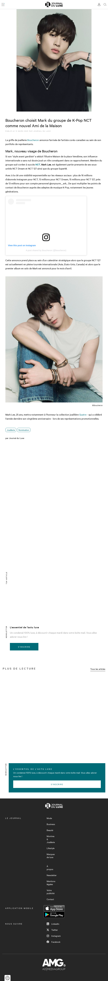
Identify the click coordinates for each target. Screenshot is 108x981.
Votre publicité (50, 892)
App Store (54, 908)
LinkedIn (53, 923)
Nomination (23, 429)
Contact (50, 899)
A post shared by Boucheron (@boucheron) (46, 250)
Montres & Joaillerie (51, 839)
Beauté (50, 830)
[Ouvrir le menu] (3, 4)
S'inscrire (24, 646)
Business (51, 824)
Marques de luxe (51, 856)
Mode (49, 818)
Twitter (52, 929)
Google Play (54, 914)
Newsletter (52, 875)
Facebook (53, 941)
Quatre (82, 414)
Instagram (54, 935)
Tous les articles (97, 668)
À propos (50, 868)
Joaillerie (11, 429)
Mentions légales (51, 883)
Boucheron (33, 140)
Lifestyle (50, 848)
